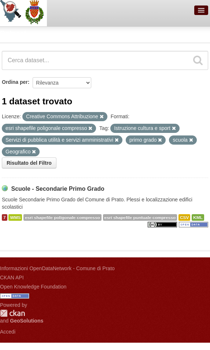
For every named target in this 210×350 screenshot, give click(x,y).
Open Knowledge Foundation (33, 287)
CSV (184, 217)
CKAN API (12, 277)
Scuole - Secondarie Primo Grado (57, 189)
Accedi (7, 332)
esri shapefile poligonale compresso (62, 217)
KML (198, 217)
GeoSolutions (26, 321)
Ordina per (15, 82)
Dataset (13, 33)
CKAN (12, 313)
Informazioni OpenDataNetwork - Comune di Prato (57, 268)
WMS (15, 217)
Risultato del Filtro (29, 163)
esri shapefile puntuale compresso (140, 217)
